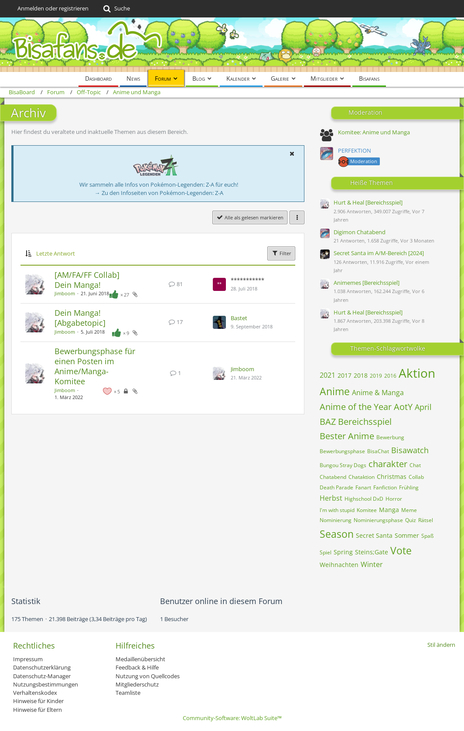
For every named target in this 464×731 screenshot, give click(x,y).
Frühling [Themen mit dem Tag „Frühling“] (409, 487)
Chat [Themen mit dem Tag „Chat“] (415, 465)
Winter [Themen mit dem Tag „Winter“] (372, 564)
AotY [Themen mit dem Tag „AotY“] (403, 407)
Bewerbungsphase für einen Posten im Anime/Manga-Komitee (95, 366)
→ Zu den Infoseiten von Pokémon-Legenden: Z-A (159, 193)
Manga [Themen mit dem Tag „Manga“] (389, 510)
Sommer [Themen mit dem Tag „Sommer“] (407, 535)
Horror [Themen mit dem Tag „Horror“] (394, 498)
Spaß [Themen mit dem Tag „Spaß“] (427, 536)
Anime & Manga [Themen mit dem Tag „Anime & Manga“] (378, 392)
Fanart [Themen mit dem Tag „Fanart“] (363, 487)
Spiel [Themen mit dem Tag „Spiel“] (325, 552)
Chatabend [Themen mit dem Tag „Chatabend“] (333, 477)
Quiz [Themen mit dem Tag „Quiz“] (410, 520)
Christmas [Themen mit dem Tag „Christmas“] (391, 476)
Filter (281, 252)
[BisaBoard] (232, 44)
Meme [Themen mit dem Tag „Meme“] (409, 510)
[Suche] (115, 8)
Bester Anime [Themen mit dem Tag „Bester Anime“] (347, 436)
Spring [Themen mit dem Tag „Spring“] (343, 552)
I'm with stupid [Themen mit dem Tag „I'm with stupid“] (337, 510)
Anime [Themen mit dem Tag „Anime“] (335, 391)
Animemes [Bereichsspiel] (366, 283)
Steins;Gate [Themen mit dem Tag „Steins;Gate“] (371, 552)
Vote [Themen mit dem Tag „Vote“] (401, 550)
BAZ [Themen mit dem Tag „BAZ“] (328, 421)
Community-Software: (232, 718)
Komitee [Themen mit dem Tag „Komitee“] (367, 510)
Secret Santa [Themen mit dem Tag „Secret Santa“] (374, 535)
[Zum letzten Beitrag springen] (219, 284)
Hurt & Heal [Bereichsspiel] (368, 202)
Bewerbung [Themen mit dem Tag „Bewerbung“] (390, 437)
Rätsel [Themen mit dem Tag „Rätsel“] (425, 520)
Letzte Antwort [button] (55, 253)
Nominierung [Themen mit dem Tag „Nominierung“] (335, 520)
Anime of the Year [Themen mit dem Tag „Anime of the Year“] (356, 407)
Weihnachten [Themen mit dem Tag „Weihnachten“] (339, 564)
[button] (291, 153)
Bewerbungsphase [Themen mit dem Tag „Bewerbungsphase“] (342, 451)
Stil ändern (441, 645)
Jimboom (65, 293)
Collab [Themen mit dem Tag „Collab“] (416, 477)
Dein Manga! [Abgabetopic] (80, 317)
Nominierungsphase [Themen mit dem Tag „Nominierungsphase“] (378, 520)
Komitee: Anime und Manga (374, 132)
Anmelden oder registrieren (53, 8)
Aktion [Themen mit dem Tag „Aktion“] (417, 373)
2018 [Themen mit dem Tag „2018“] (361, 375)
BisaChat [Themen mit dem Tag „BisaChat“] (378, 451)
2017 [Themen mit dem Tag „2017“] (344, 375)
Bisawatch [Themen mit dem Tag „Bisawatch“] (410, 450)
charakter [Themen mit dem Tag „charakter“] (387, 464)
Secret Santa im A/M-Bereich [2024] (379, 253)
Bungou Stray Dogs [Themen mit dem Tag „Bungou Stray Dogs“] (343, 465)
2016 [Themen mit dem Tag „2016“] (390, 375)
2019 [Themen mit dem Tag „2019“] (376, 375)
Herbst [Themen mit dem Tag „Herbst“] (331, 498)
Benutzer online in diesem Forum (221, 601)
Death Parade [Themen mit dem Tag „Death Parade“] (336, 487)
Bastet (239, 318)
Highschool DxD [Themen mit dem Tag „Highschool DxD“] (364, 498)
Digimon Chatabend (360, 232)
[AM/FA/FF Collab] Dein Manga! (87, 280)
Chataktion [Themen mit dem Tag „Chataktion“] (361, 477)
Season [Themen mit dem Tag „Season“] (337, 534)
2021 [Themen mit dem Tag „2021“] (327, 375)
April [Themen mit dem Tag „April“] (423, 407)
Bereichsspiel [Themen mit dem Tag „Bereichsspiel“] (365, 421)
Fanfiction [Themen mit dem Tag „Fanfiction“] (385, 487)
